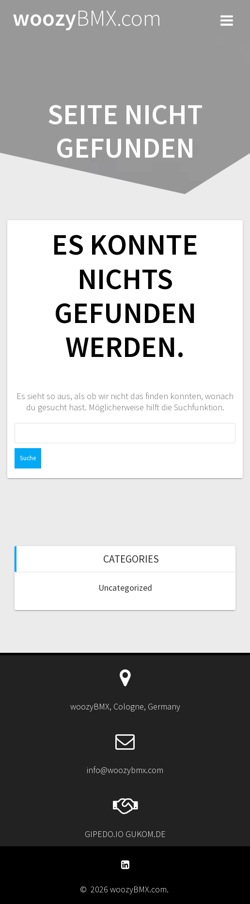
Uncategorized (125, 587)
